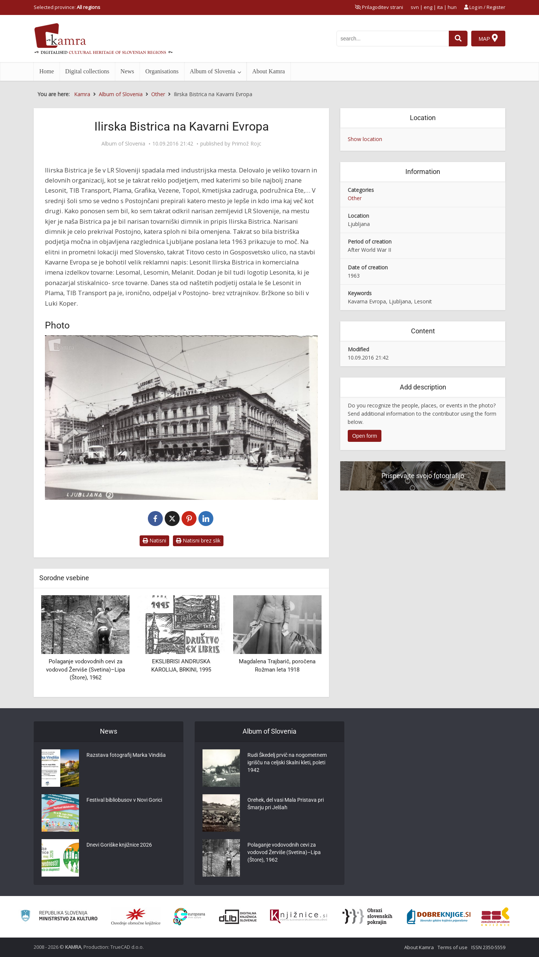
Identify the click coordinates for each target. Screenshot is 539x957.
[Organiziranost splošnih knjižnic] (136, 916)
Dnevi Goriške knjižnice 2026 (119, 845)
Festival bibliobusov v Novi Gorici (124, 800)
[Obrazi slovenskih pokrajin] (367, 916)
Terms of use (453, 947)
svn (415, 7)
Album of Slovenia (212, 71)
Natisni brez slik (198, 540)
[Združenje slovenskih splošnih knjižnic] (299, 916)
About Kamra (268, 71)
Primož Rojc (246, 143)
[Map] (488, 38)
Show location (365, 139)
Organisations (162, 71)
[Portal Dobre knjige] (439, 916)
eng (428, 7)
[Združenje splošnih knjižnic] (495, 916)
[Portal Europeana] (189, 916)
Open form (364, 436)
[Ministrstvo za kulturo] (59, 917)
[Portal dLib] (238, 916)
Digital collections (87, 71)
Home (46, 71)
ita (440, 7)
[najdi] (458, 38)
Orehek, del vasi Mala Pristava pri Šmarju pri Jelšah (285, 803)
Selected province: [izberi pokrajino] (67, 7)
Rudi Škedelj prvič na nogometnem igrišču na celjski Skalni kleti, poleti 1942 (287, 762)
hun (452, 7)
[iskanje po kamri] (393, 38)
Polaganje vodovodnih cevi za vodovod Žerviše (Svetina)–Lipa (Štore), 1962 (85, 669)
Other (355, 198)
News (127, 71)
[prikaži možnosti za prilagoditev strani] (379, 7)
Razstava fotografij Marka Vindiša (126, 755)
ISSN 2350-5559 (488, 947)
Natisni (154, 540)
